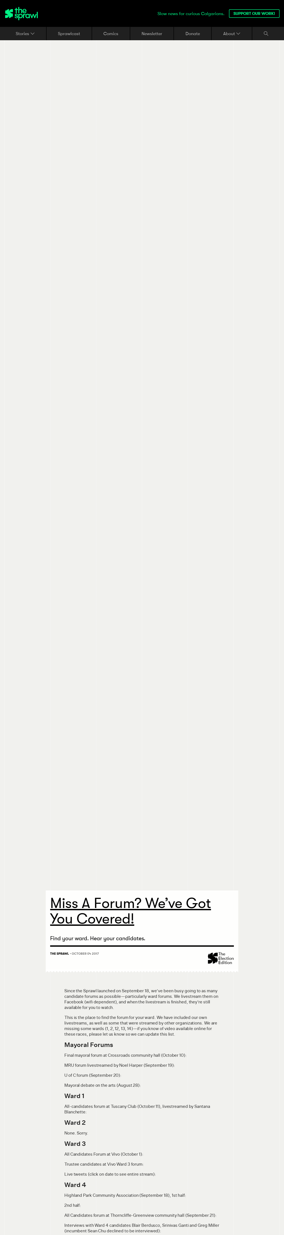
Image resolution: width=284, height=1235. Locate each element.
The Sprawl (59, 953)
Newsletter (152, 33)
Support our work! (254, 13)
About (232, 33)
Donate (192, 33)
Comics (110, 33)
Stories (25, 33)
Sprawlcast (69, 33)
